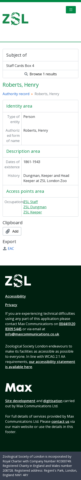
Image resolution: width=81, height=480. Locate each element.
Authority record (16, 93)
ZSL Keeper (32, 212)
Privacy (11, 305)
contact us (60, 421)
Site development (20, 400)
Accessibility (15, 296)
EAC (8, 248)
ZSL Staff (30, 201)
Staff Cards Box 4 (20, 65)
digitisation (52, 400)
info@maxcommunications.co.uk (32, 334)
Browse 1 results (40, 74)
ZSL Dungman (34, 207)
